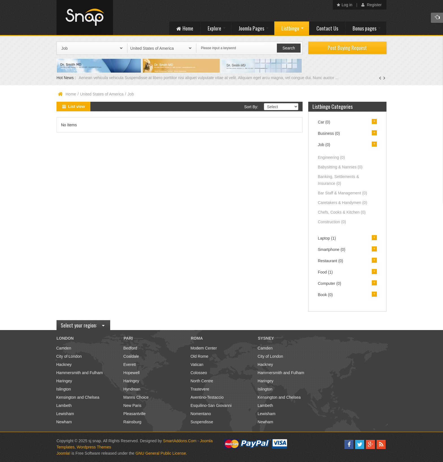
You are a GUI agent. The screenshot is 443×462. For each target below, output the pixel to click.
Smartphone (331, 249)
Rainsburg (132, 422)
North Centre (201, 381)
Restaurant (330, 261)
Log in (344, 5)
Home (71, 94)
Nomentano (200, 413)
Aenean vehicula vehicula (102, 77)
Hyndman (131, 389)
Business (329, 133)
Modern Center (203, 348)
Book (325, 294)
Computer (329, 283)
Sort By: (251, 107)
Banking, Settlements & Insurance (338, 180)
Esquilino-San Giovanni (211, 405)
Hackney (63, 364)
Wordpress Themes (94, 447)
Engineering (331, 157)
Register (371, 5)
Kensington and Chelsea (77, 397)
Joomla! (63, 453)
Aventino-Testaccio (206, 397)
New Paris (132, 405)
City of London (69, 356)
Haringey (64, 381)
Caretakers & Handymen (342, 202)
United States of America (101, 94)
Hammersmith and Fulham (79, 372)
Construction (332, 222)
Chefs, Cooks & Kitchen (342, 212)
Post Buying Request (347, 47)
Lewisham (65, 413)
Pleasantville (134, 413)
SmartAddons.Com (179, 441)
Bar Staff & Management (342, 193)
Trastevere (199, 389)
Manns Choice (136, 397)
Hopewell (131, 372)
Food (325, 272)
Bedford (130, 348)
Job (324, 144)
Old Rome (199, 356)
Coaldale (131, 356)
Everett (129, 364)
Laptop (327, 238)
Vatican (196, 364)
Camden (63, 348)
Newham (64, 422)
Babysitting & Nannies (340, 167)
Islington (63, 389)
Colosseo (198, 372)
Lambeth (63, 405)
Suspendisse (201, 422)
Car (324, 122)
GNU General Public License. (161, 453)
